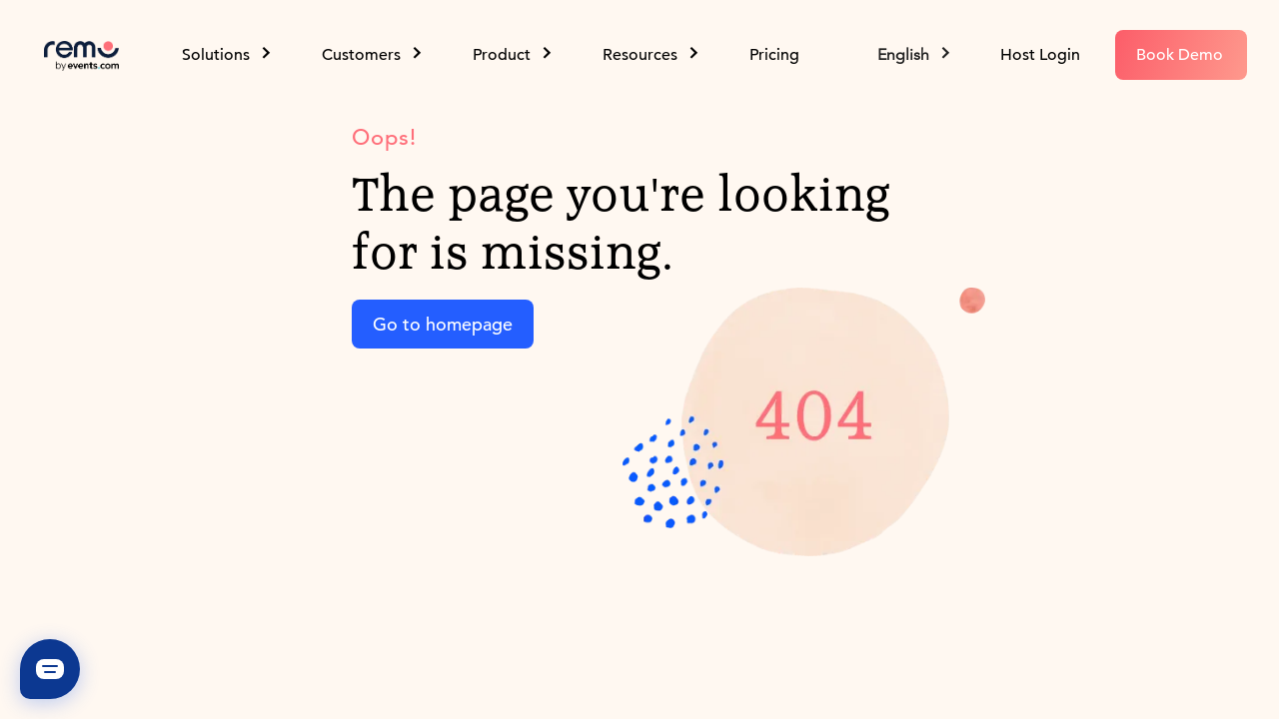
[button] (915, 55)
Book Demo (1179, 55)
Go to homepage (443, 324)
